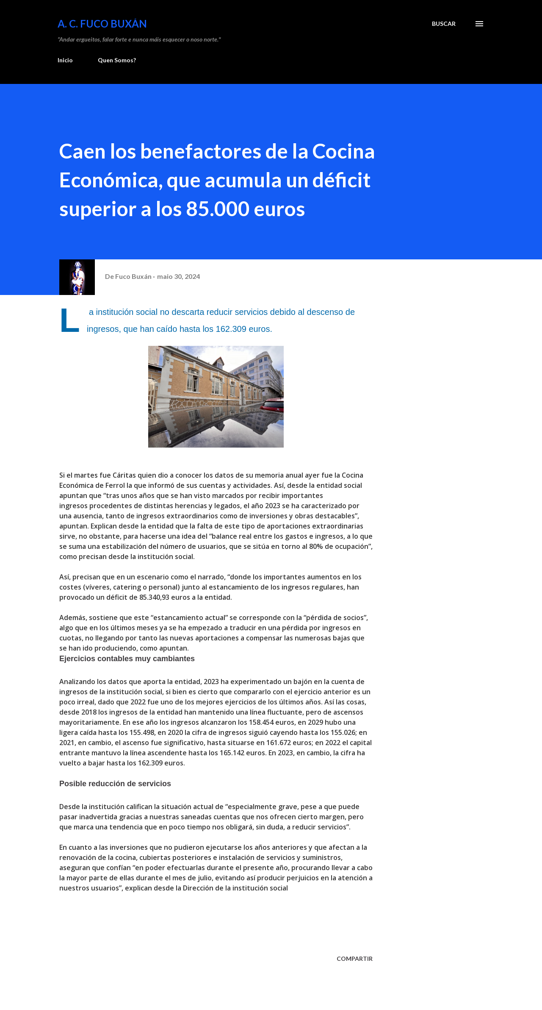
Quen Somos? (117, 60)
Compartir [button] (355, 958)
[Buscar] (444, 24)
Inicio (65, 60)
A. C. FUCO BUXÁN (102, 23)
